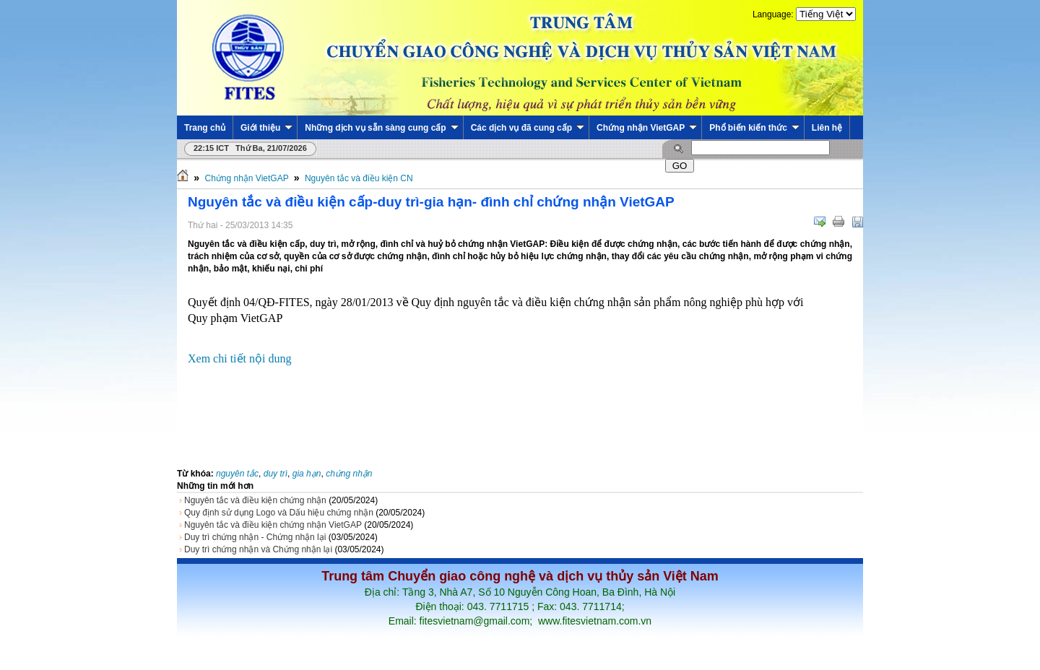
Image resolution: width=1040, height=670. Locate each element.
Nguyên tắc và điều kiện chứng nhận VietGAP (273, 525)
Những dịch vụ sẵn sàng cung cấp (381, 128)
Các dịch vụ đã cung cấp (527, 128)
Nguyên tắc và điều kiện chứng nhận (255, 500)
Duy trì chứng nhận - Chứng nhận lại (255, 537)
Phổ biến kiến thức (754, 128)
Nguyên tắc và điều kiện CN (359, 178)
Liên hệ (827, 128)
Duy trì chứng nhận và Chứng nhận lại (258, 549)
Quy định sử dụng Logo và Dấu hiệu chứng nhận (278, 513)
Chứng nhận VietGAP (647, 128)
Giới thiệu (266, 128)
